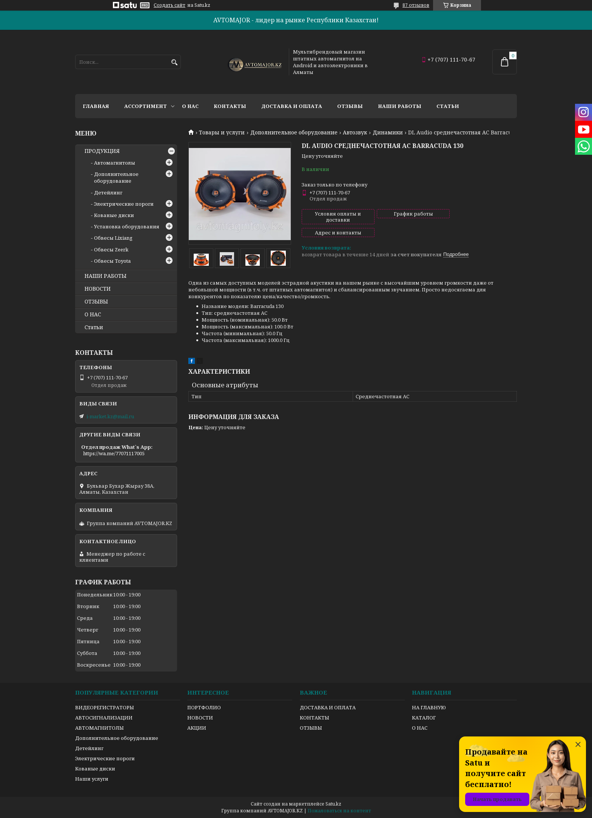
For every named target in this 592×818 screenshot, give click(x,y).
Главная (96, 106)
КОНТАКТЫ (314, 717)
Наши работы (399, 106)
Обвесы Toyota (112, 260)
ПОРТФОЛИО (204, 707)
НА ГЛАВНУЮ (429, 707)
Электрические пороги (124, 203)
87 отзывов (415, 5)
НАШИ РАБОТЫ (105, 276)
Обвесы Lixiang (113, 237)
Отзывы (350, 106)
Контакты (230, 106)
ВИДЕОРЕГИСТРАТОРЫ (104, 707)
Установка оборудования (126, 226)
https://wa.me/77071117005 (114, 453)
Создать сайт (169, 5)
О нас (190, 106)
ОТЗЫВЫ (96, 301)
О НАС (93, 314)
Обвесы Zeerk (111, 249)
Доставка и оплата (291, 106)
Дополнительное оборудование (294, 132)
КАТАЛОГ (424, 717)
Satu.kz (333, 804)
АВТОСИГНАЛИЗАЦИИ (104, 717)
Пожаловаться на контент (339, 810)
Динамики (388, 132)
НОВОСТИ (98, 288)
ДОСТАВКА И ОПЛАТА (328, 707)
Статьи (447, 106)
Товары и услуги (222, 132)
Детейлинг (108, 192)
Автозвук (355, 132)
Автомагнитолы (114, 162)
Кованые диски (114, 215)
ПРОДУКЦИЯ (102, 151)
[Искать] (174, 62)
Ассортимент (145, 106)
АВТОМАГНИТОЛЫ (99, 727)
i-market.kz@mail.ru (110, 416)
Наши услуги (91, 778)
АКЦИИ (196, 727)
